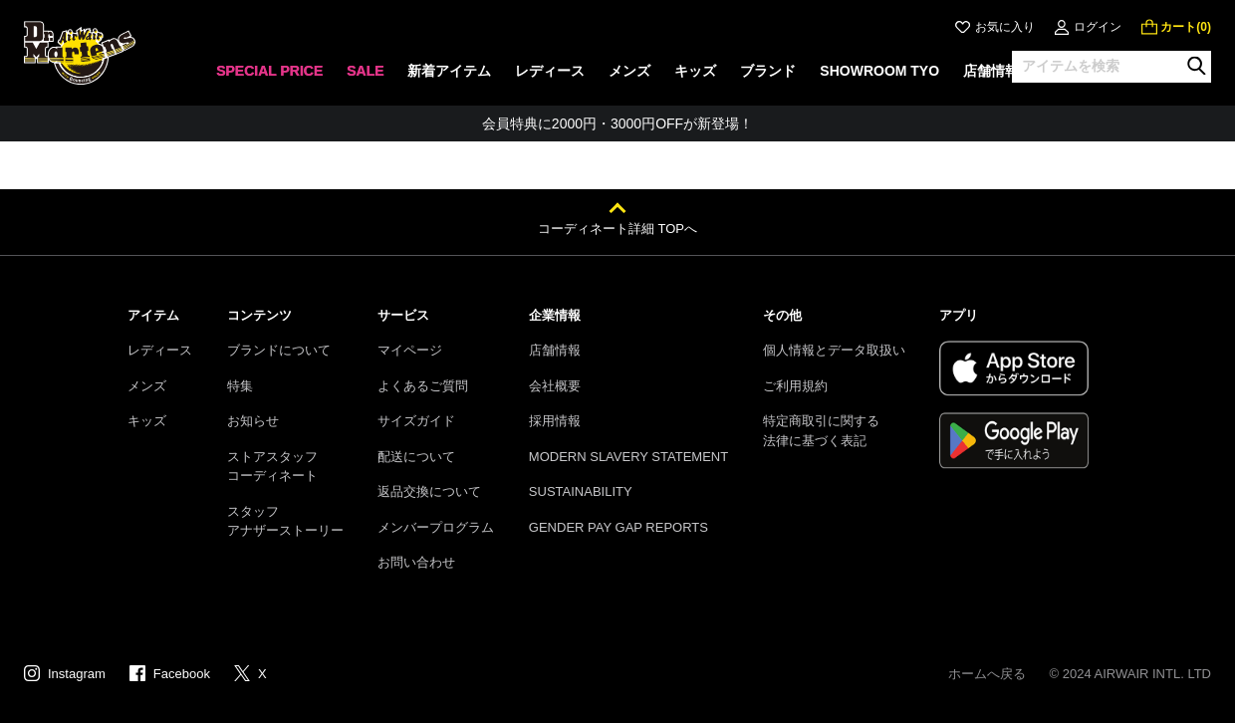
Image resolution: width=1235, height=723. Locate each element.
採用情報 (555, 420)
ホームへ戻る (987, 673)
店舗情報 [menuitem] (991, 71)
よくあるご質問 (422, 385)
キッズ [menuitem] (695, 71)
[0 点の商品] (1176, 27)
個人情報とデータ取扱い (834, 350)
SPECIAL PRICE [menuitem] (269, 71)
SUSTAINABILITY (580, 491)
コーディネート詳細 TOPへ (617, 228)
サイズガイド (416, 420)
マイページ (409, 350)
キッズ (146, 420)
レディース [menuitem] (550, 71)
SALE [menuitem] (365, 71)
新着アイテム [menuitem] (449, 71)
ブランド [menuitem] (768, 71)
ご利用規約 (795, 385)
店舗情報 (555, 350)
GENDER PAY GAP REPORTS (618, 527)
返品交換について (429, 491)
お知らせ (253, 420)
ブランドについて (279, 350)
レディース (159, 350)
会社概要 (555, 385)
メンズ (146, 385)
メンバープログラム (435, 527)
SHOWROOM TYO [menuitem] (879, 71)
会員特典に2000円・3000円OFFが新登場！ (617, 123)
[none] (269, 77)
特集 (240, 385)
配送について (416, 456)
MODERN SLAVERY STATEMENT (628, 456)
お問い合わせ (416, 562)
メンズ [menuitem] (629, 71)
